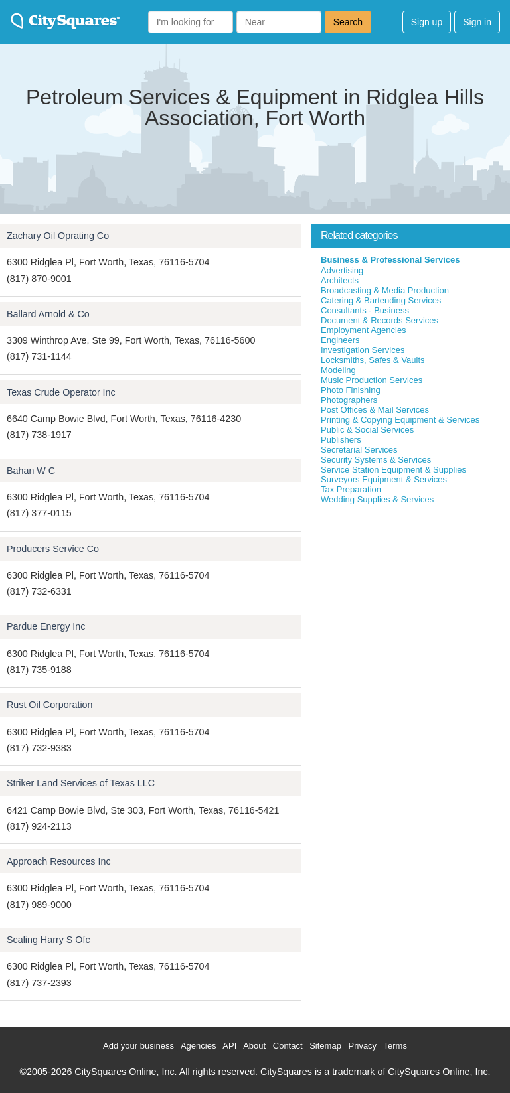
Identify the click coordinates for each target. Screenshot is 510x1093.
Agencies (198, 1046)
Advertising (342, 270)
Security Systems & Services (376, 460)
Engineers (340, 340)
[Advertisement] (410, 605)
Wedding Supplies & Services (377, 499)
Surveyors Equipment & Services (384, 479)
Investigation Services (362, 350)
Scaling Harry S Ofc (48, 939)
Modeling (338, 370)
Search (348, 22)
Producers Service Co (53, 549)
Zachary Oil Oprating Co (58, 235)
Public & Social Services (367, 430)
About (254, 1046)
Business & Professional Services (390, 260)
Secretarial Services (359, 450)
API (229, 1046)
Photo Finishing (351, 390)
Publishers (341, 440)
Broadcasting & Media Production (385, 290)
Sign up (426, 22)
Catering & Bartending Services (381, 300)
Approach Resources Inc (59, 861)
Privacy (363, 1046)
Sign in (477, 22)
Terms (395, 1046)
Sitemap (325, 1046)
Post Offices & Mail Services (375, 410)
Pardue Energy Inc (46, 626)
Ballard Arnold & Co (48, 314)
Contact (288, 1046)
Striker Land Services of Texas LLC (81, 783)
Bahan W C (31, 470)
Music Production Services (371, 380)
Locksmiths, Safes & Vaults (373, 360)
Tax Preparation (351, 489)
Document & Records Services (379, 320)
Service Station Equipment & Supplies (393, 469)
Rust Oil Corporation (50, 704)
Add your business (138, 1046)
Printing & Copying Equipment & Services (400, 420)
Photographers (349, 400)
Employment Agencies (363, 330)
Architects (340, 280)
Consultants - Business (365, 310)
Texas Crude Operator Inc (61, 392)
